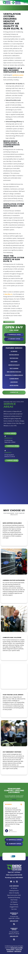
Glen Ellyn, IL (8, 294)
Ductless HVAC (14, 358)
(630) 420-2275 (14, 921)
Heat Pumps (14, 361)
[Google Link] (17, 881)
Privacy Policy (10, 949)
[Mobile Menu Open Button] (24, 2)
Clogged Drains (14, 378)
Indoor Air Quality (14, 365)
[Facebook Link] (11, 881)
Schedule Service (9, 322)
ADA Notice (17, 951)
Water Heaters (14, 385)
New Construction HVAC (14, 371)
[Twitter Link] (14, 881)
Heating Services (14, 354)
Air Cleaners (14, 902)
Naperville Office (14, 334)
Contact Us (14, 392)
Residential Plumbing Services (14, 375)
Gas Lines (14, 909)
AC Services (14, 351)
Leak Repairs (14, 382)
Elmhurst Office (14, 339)
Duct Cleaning (14, 368)
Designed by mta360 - (17, 948)
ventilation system (18, 75)
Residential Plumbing (14, 897)
